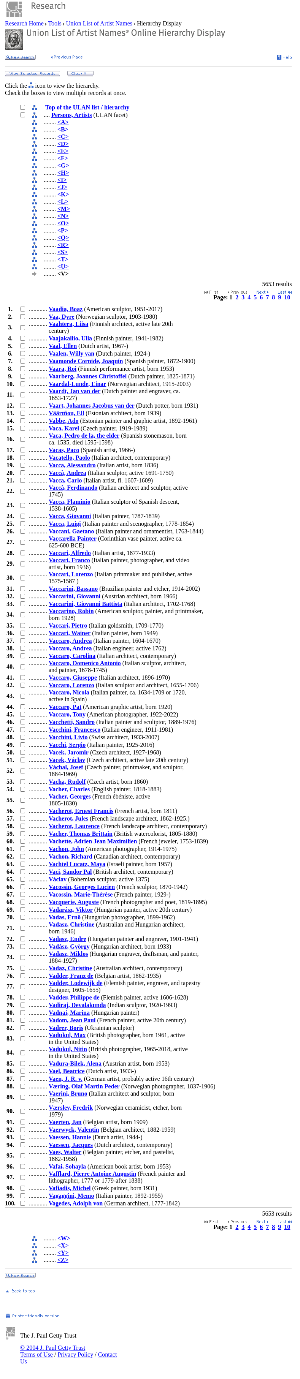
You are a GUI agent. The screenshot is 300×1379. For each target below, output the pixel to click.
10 (287, 297)
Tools (55, 23)
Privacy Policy (75, 1354)
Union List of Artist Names (99, 23)
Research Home (25, 23)
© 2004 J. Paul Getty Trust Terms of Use (52, 1351)
